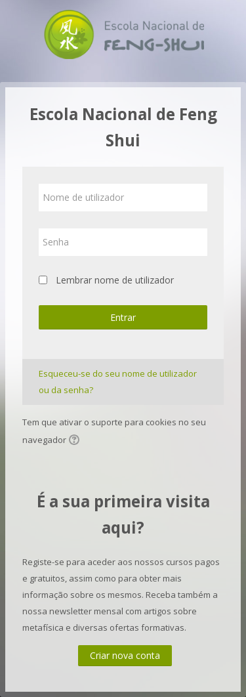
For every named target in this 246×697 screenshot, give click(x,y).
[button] (76, 441)
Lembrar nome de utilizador (115, 280)
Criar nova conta (125, 655)
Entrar (123, 317)
